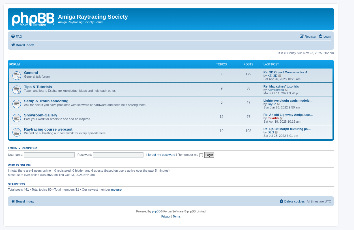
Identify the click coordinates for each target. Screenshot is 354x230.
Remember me (190, 154)
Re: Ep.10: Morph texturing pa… (287, 129)
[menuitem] (16, 36)
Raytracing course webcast (48, 129)
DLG (271, 132)
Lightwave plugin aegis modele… (288, 100)
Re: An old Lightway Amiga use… (288, 114)
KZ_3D (272, 75)
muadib (273, 118)
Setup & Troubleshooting (46, 101)
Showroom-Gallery (40, 115)
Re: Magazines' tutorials (281, 86)
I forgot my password (160, 154)
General (31, 73)
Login (12, 148)
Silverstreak (276, 89)
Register (29, 148)
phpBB (156, 211)
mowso (116, 189)
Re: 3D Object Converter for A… (286, 72)
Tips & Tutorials (38, 87)
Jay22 (272, 104)
